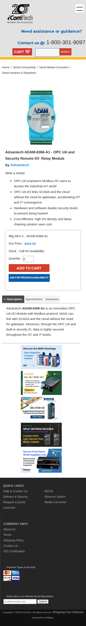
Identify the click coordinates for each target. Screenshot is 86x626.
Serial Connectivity (24, 67)
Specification (34, 299)
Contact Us (10, 545)
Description (14, 299)
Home (5, 67)
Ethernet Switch (55, 496)
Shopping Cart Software (68, 612)
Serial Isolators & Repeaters (19, 72)
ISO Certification (14, 551)
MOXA (49, 491)
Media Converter (56, 502)
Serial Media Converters (54, 67)
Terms (7, 534)
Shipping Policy (13, 540)
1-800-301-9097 (65, 42)
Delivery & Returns (15, 496)
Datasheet (52, 299)
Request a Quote (14, 502)
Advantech (20, 165)
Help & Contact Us (15, 491)
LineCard (9, 507)
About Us (9, 529)
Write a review (15, 173)
